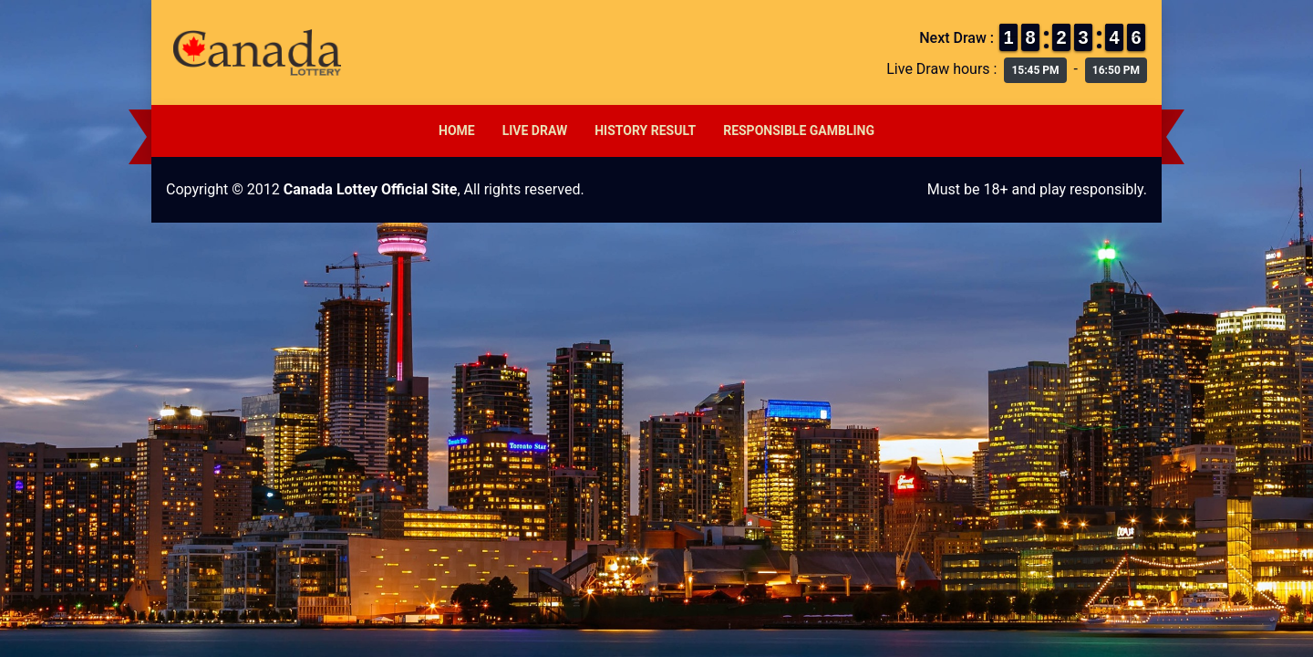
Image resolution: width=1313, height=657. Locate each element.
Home (457, 130)
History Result (645, 130)
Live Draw (535, 130)
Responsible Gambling (798, 130)
